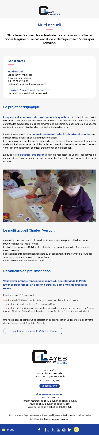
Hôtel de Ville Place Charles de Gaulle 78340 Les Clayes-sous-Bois (49, 373)
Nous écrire (51, 385)
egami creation (60, 419)
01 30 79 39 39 (49, 380)
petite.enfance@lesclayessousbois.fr (27, 84)
